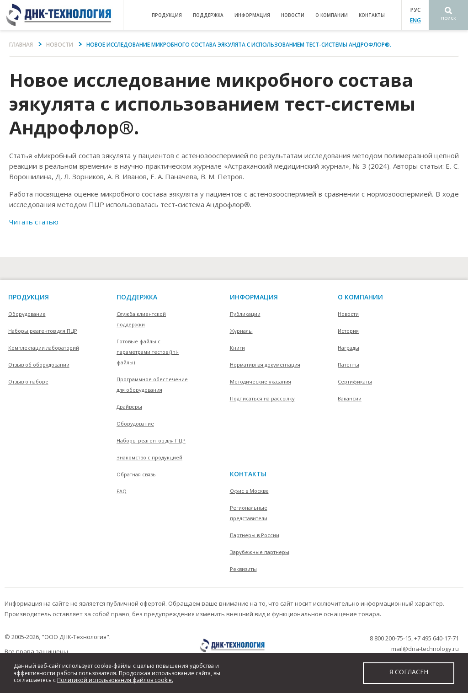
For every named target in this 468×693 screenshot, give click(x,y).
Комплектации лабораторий (43, 347)
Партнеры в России (254, 535)
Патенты (348, 364)
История (348, 330)
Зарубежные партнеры (259, 552)
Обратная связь (136, 474)
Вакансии (350, 398)
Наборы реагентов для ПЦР (42, 330)
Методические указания (260, 381)
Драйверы (129, 406)
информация (252, 15)
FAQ (122, 491)
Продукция (28, 297)
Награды (348, 347)
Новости (292, 15)
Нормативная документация (265, 364)
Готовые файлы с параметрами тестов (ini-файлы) (148, 352)
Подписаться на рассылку (262, 398)
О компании (360, 297)
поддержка (208, 15)
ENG (415, 20)
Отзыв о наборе (28, 381)
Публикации (245, 313)
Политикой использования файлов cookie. (115, 680)
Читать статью (33, 221)
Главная (21, 44)
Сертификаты (355, 381)
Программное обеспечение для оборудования (152, 384)
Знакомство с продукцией (149, 457)
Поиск (448, 18)
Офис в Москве (249, 490)
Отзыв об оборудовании (38, 364)
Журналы (241, 330)
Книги (237, 347)
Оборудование (27, 313)
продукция (167, 15)
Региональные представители (248, 513)
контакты (372, 15)
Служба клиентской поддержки (141, 319)
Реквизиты (243, 568)
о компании (331, 15)
